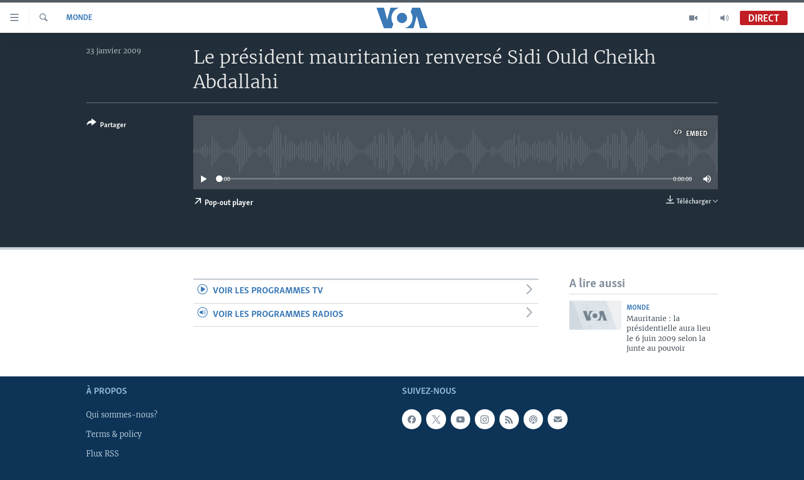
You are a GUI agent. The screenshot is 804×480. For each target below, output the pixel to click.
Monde (79, 18)
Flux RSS (102, 453)
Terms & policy (114, 434)
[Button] (106, 125)
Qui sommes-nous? (121, 414)
